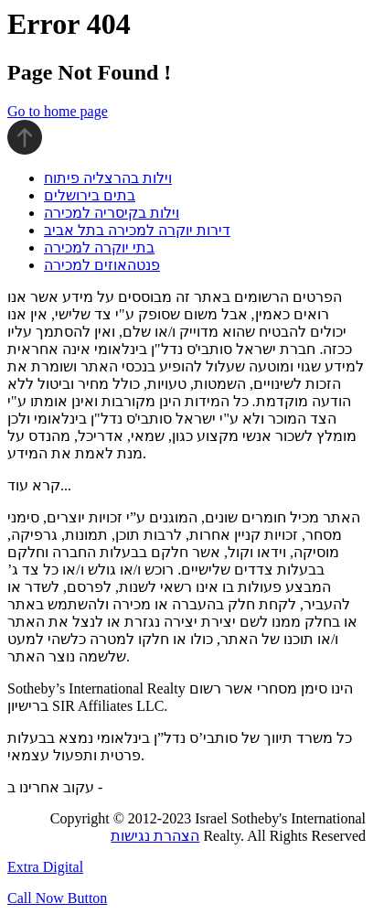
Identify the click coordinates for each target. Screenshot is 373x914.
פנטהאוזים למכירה (102, 265)
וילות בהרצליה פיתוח (108, 178)
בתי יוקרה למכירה (99, 247)
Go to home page (57, 111)
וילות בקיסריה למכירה (111, 212)
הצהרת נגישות (155, 836)
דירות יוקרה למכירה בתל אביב (137, 230)
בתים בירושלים (89, 195)
